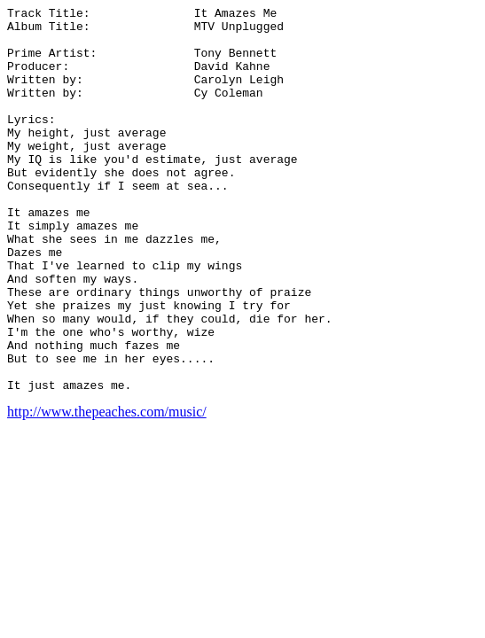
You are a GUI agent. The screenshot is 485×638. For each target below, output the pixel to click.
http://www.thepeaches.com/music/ (107, 488)
